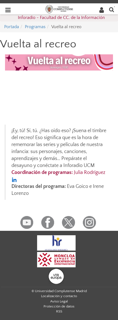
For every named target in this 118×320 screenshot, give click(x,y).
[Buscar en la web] (111, 9)
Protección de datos (59, 306)
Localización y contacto (59, 296)
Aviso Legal (59, 301)
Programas (35, 26)
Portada (11, 26)
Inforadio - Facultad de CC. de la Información (61, 17)
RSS (59, 311)
